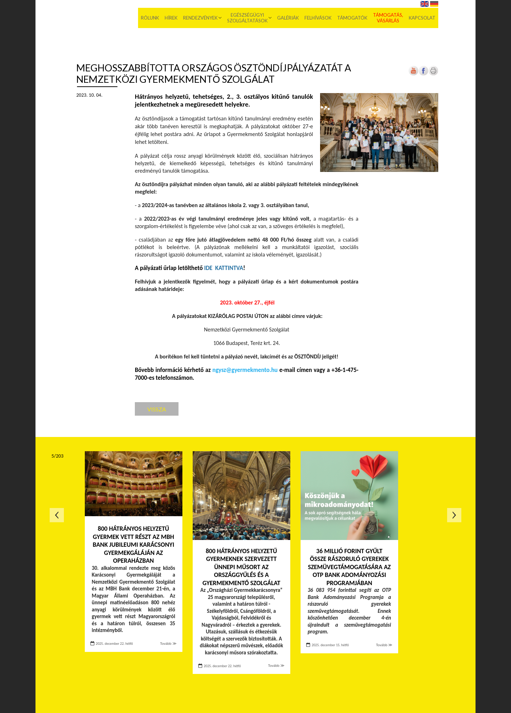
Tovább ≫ (168, 643)
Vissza (156, 409)
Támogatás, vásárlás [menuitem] (388, 17)
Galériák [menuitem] (288, 18)
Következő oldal (454, 515)
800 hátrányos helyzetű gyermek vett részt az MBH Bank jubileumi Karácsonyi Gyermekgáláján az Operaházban (133, 545)
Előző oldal (57, 515)
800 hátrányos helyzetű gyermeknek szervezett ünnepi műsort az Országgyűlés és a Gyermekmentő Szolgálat (241, 567)
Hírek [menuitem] (171, 18)
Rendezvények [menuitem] (200, 18)
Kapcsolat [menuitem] (422, 18)
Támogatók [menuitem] (352, 18)
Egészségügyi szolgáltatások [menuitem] (247, 17)
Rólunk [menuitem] (150, 18)
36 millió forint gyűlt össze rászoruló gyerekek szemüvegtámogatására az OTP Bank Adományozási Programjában (349, 567)
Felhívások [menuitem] (317, 18)
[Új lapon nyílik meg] (423, 74)
